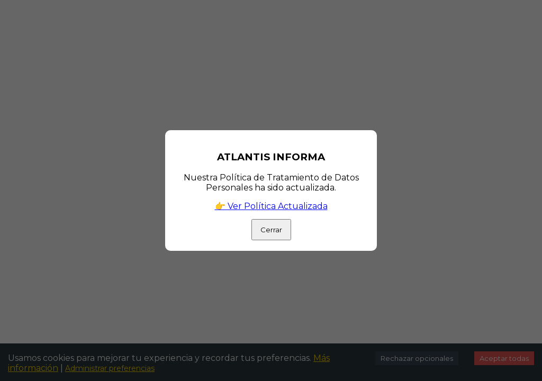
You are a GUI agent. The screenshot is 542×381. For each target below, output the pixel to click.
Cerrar (271, 229)
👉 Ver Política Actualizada (271, 206)
